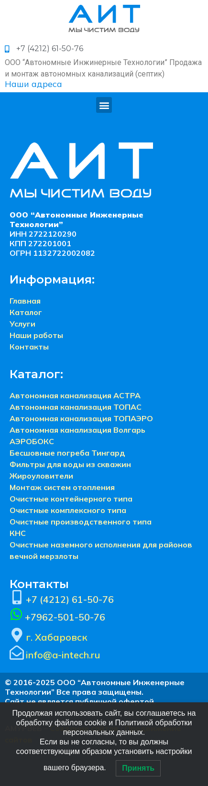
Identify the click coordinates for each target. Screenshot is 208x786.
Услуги (22, 323)
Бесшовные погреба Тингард (67, 453)
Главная (25, 301)
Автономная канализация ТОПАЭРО (81, 418)
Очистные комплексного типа (68, 510)
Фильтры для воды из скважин (70, 464)
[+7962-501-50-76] (16, 614)
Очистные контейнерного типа (71, 498)
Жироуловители (41, 475)
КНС (18, 533)
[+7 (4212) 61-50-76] (17, 597)
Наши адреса (33, 83)
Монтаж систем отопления (62, 487)
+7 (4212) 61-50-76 (70, 599)
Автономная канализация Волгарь (77, 430)
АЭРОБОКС (32, 441)
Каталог (26, 312)
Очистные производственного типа (81, 521)
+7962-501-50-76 (65, 617)
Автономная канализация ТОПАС (76, 407)
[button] (104, 105)
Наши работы (36, 335)
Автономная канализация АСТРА (75, 395)
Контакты (29, 346)
